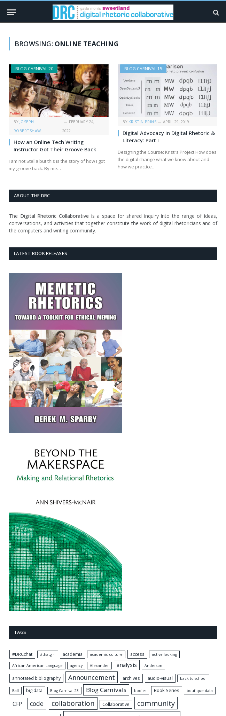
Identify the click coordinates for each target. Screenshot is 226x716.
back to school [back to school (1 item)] (193, 678)
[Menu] (11, 12)
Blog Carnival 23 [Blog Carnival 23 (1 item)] (64, 690)
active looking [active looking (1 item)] (164, 654)
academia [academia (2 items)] (73, 654)
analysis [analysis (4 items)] (127, 665)
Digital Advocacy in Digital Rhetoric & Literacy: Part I (169, 136)
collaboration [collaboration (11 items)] (73, 703)
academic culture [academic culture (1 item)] (106, 654)
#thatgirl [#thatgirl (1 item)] (47, 654)
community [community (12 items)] (156, 703)
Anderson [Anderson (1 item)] (153, 665)
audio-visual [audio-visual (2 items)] (160, 678)
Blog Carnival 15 (143, 69)
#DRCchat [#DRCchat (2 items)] (22, 654)
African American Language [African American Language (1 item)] (37, 665)
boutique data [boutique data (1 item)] (200, 690)
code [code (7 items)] (37, 703)
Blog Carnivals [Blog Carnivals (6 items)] (106, 690)
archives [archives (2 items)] (131, 678)
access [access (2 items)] (137, 654)
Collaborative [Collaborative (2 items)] (116, 704)
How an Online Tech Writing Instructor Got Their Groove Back (55, 145)
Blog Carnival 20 (34, 69)
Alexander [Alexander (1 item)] (99, 665)
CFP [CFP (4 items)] (17, 704)
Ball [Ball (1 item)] (15, 690)
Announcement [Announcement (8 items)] (91, 677)
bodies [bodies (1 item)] (140, 690)
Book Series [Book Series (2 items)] (166, 690)
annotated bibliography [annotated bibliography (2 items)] (36, 678)
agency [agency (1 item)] (76, 665)
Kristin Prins (142, 121)
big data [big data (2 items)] (34, 690)
